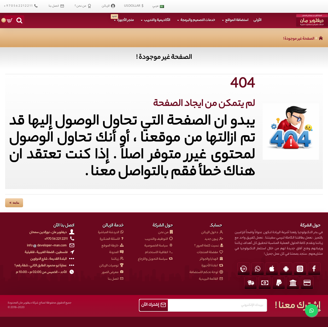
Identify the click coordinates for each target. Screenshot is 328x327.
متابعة (16, 202)
